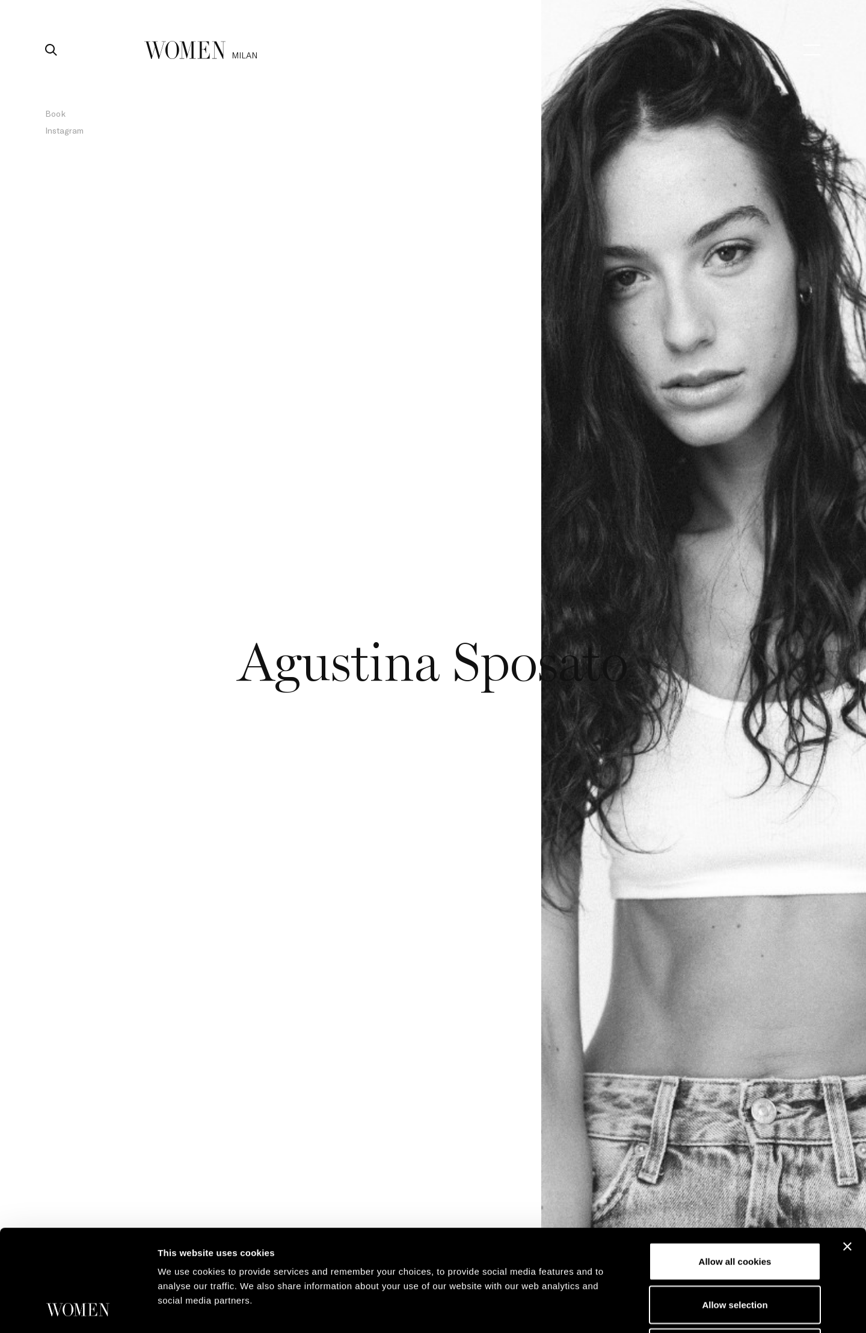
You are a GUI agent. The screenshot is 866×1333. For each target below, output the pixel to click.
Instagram (64, 130)
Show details (631, 1309)
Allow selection (734, 1209)
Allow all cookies (735, 1166)
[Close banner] (847, 1151)
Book (55, 113)
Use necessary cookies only (735, 1252)
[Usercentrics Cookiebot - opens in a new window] (78, 1310)
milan (244, 55)
